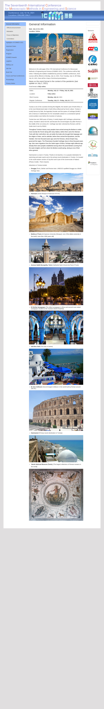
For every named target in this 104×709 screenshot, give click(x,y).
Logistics (9, 61)
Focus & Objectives (13, 35)
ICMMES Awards (11, 57)
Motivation (10, 31)
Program (9, 53)
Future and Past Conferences (15, 76)
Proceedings (10, 79)
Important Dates (11, 46)
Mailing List (9, 65)
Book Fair (9, 72)
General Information (12, 24)
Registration (10, 50)
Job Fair (8, 68)
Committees (10, 39)
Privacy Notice (10, 83)
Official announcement (13, 27)
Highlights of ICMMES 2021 (14, 42)
